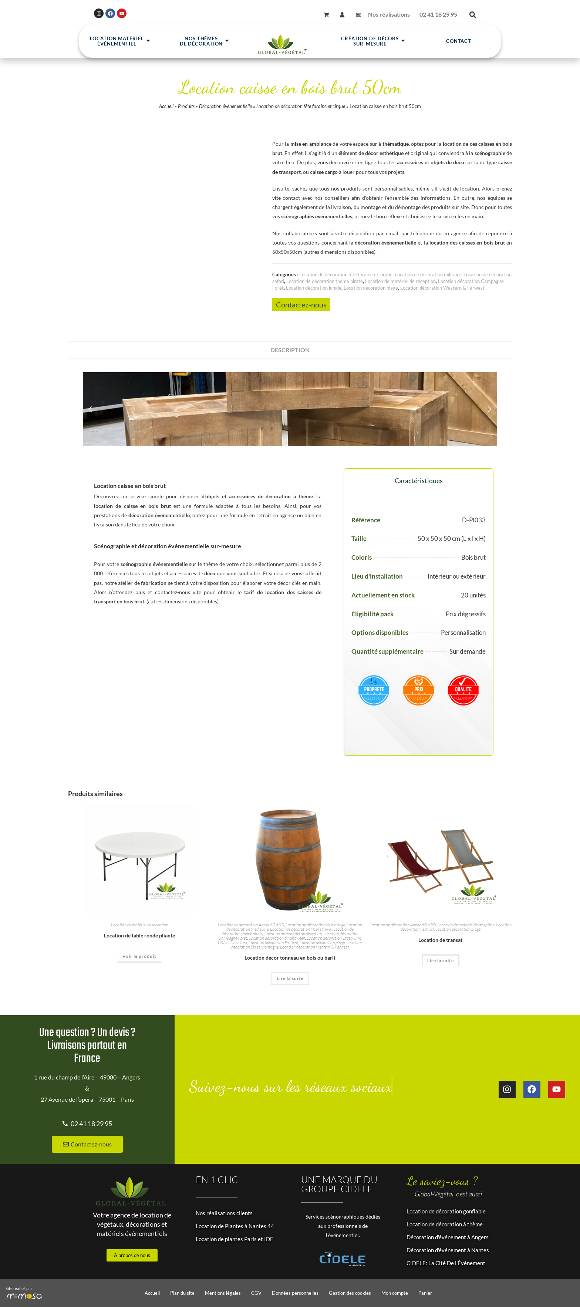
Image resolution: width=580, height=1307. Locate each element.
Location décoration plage (371, 288)
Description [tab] (290, 349)
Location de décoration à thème (445, 1224)
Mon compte (394, 1293)
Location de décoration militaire (428, 274)
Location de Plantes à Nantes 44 (235, 1226)
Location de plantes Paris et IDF (234, 1239)
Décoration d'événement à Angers (448, 1237)
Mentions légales (223, 1293)
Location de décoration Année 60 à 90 (251, 924)
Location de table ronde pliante (139, 935)
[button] (472, 17)
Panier (425, 1293)
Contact (458, 44)
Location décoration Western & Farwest (442, 288)
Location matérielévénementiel (120, 43)
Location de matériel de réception (400, 281)
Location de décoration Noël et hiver (301, 929)
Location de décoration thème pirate (324, 281)
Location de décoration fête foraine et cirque (300, 106)
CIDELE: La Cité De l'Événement (446, 1263)
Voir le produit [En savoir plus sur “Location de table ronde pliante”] (139, 956)
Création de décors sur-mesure (373, 43)
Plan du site (182, 1293)
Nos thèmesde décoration (205, 43)
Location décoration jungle (313, 288)
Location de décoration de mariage (315, 924)
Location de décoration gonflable (446, 1211)
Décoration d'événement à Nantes (448, 1250)
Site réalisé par (19, 1288)
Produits (186, 106)
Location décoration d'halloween (277, 938)
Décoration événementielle (225, 106)
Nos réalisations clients (224, 1213)
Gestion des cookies (350, 1293)
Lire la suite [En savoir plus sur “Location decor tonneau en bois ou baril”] (290, 978)
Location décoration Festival (273, 942)
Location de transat (440, 940)
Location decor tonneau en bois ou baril (290, 957)
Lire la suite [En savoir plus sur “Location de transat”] (440, 960)
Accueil (166, 106)
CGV (256, 1293)
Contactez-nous (301, 304)
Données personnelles (295, 1293)
